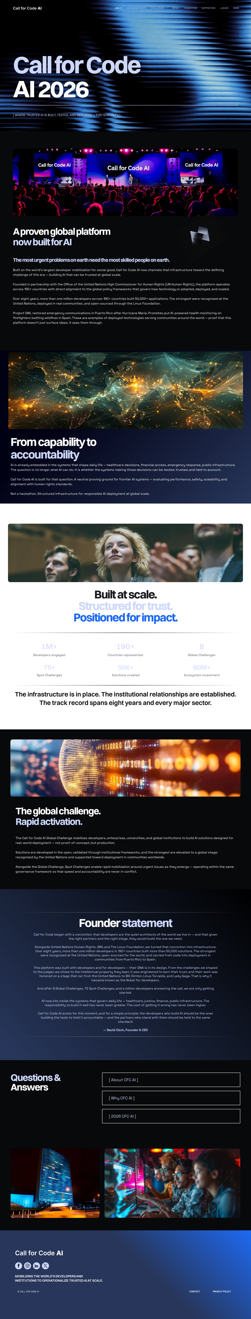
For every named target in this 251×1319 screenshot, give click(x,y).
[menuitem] (119, 8)
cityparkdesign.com (25, 1301)
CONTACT (194, 1291)
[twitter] (45, 1266)
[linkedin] (36, 1266)
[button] (171, 1080)
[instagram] (27, 1266)
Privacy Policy (222, 1291)
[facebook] (18, 1266)
